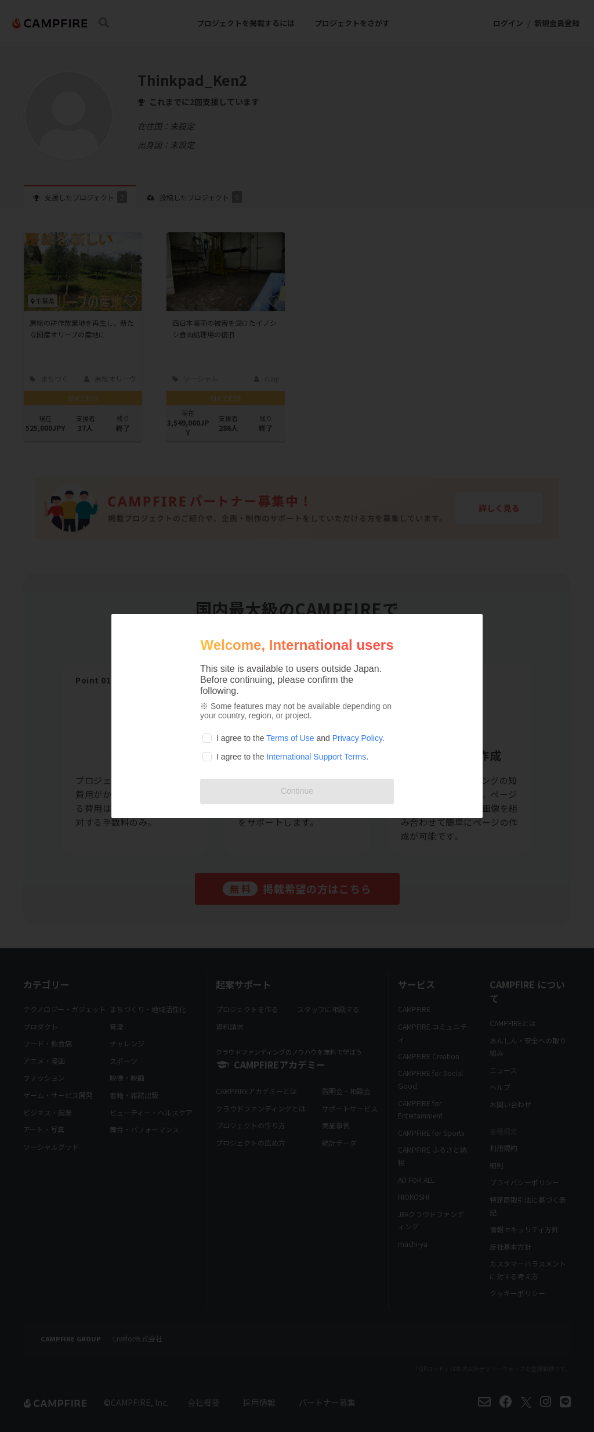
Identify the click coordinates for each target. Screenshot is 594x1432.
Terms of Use (290, 738)
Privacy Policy (357, 738)
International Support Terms (316, 756)
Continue (297, 791)
